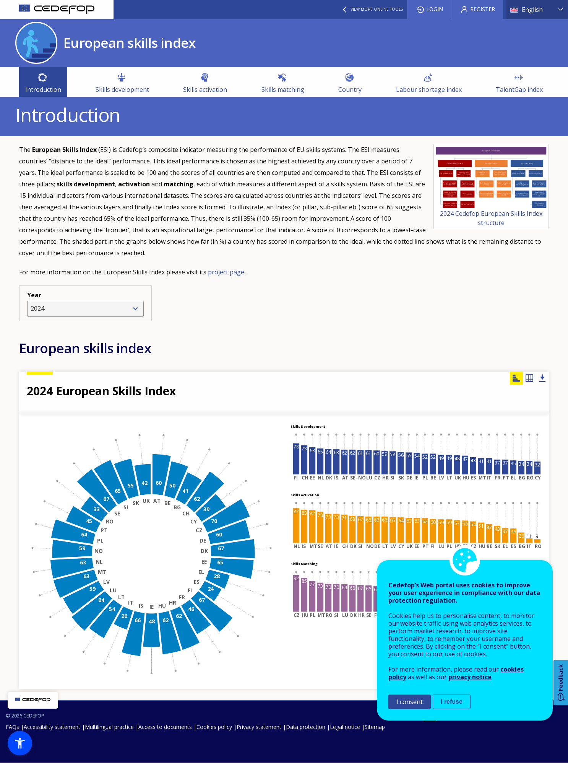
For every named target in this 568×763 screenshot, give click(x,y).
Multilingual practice (109, 726)
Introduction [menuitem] (43, 89)
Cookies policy (214, 726)
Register (482, 9)
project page (226, 272)
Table (529, 378)
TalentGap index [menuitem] (516, 91)
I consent (409, 702)
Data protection (305, 726)
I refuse (452, 701)
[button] (20, 743)
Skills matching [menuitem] (282, 89)
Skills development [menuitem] (122, 89)
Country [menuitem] (350, 89)
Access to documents (165, 726)
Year (34, 295)
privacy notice (470, 677)
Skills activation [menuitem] (205, 89)
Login (434, 9)
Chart (516, 378)
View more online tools (377, 9)
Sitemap (375, 726)
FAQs (12, 726)
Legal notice (345, 726)
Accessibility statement (52, 726)
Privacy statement (259, 726)
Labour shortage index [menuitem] (429, 89)
